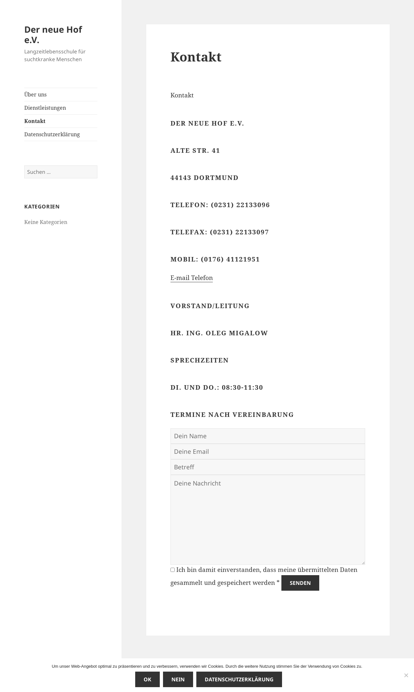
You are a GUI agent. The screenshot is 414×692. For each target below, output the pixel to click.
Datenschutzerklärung (52, 134)
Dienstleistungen (45, 107)
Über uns (35, 94)
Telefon (202, 277)
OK (147, 679)
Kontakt (34, 121)
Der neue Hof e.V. (53, 34)
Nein (178, 679)
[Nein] (406, 675)
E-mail (180, 277)
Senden (300, 582)
